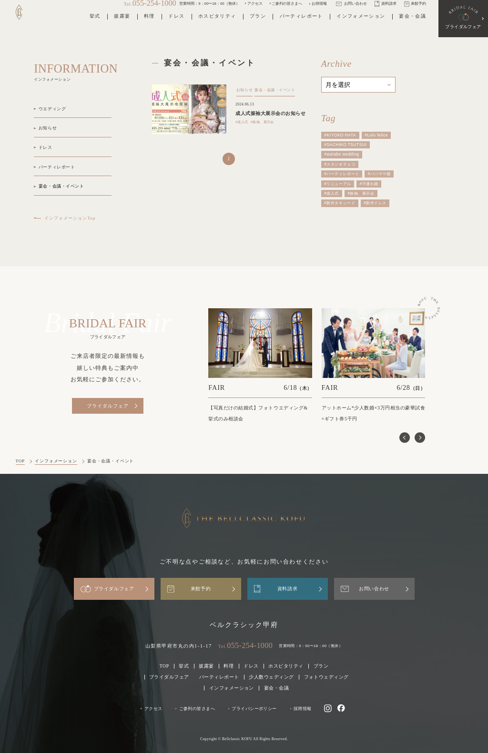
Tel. (245, 645)
